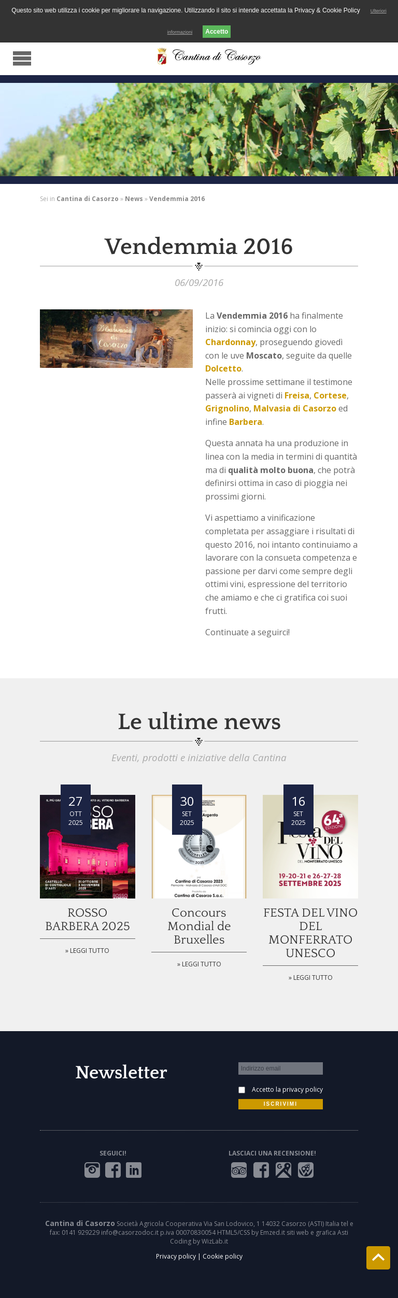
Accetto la (287, 1089)
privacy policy (302, 1089)
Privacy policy (176, 1256)
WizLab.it (215, 1241)
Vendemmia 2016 (177, 198)
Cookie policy (223, 1256)
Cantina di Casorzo (87, 198)
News (134, 198)
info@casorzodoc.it (130, 1232)
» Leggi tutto (87, 950)
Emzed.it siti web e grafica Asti (304, 1232)
